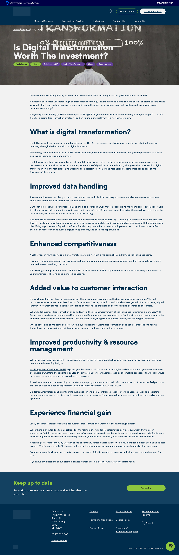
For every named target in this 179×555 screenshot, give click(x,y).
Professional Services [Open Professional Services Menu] (73, 21)
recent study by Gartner (59, 442)
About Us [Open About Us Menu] (140, 21)
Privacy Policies (124, 511)
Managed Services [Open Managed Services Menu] (43, 21)
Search (149, 523)
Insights (25, 29)
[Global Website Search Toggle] (111, 11)
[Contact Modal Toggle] (170, 546)
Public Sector (21, 64)
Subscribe (146, 488)
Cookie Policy (123, 519)
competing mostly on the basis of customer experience (118, 299)
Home (16, 29)
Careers (94, 511)
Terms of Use (96, 528)
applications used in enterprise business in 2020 (84, 385)
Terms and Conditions (101, 519)
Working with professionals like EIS (48, 369)
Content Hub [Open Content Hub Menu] (119, 21)
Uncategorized (105, 64)
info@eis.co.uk (59, 540)
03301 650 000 (59, 534)
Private (36, 64)
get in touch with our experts (113, 461)
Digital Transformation (73, 64)
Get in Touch (127, 11)
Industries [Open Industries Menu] (98, 21)
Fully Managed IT (51, 64)
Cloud (90, 64)
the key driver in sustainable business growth (115, 302)
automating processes (133, 372)
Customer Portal (153, 11)
